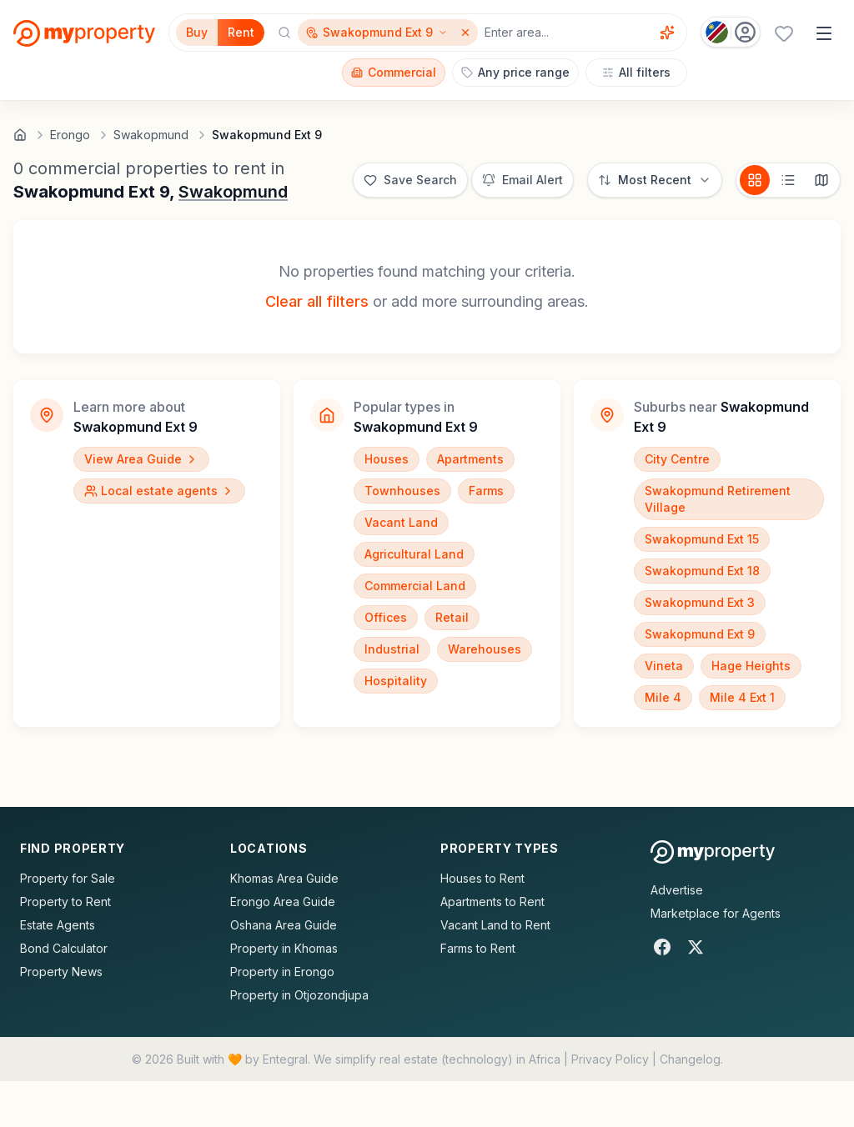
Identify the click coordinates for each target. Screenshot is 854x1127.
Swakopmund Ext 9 (700, 634)
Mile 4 (663, 697)
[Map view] (821, 180)
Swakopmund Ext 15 (702, 539)
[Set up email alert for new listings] (522, 180)
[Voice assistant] (667, 32)
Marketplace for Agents (716, 913)
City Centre (677, 459)
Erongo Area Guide (282, 901)
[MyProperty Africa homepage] (713, 852)
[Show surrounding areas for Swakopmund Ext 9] (377, 32)
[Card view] (755, 180)
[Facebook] (662, 947)
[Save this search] (410, 180)
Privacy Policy (610, 1059)
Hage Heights (751, 666)
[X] (695, 947)
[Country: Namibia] (731, 32)
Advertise (677, 890)
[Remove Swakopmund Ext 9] (467, 32)
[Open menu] (824, 33)
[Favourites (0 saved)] (784, 33)
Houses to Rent (482, 878)
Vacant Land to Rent (495, 925)
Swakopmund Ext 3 (700, 602)
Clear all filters (317, 301)
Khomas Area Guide (284, 878)
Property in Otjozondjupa (299, 995)
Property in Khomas (284, 948)
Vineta (664, 666)
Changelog (690, 1059)
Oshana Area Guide (283, 925)
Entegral (285, 1059)
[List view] (788, 180)
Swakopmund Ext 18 (702, 571)
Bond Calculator (64, 948)
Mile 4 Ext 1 (742, 697)
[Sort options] (654, 180)
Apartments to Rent (492, 901)
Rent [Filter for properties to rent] (241, 32)
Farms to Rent (477, 948)
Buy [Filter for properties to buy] (197, 32)
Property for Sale (67, 878)
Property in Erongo (282, 971)
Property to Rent (65, 901)
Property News (61, 971)
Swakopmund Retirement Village (718, 498)
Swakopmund (233, 192)
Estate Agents (57, 925)
